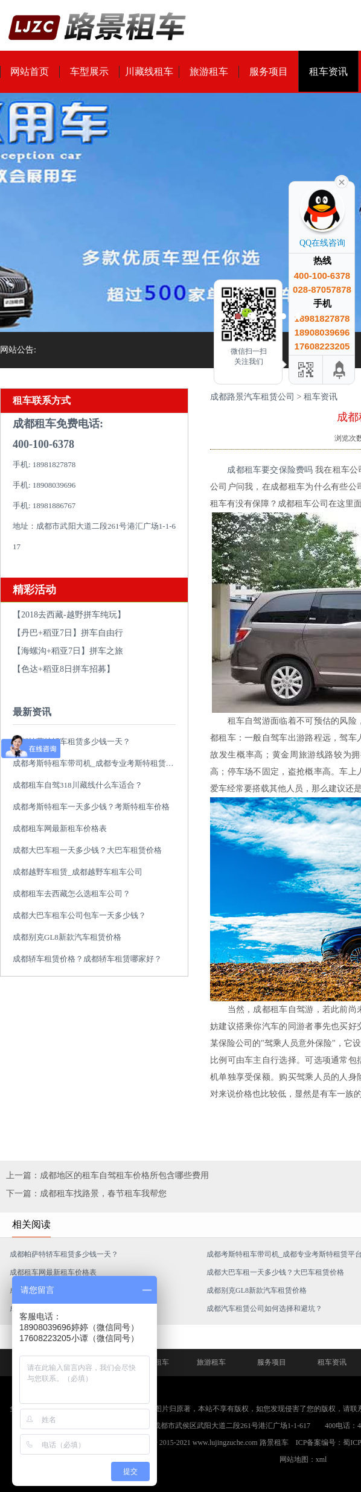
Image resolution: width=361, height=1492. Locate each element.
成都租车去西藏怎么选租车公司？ (71, 893)
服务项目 (268, 71)
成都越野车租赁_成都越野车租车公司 (77, 871)
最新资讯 (32, 712)
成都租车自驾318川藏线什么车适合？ (77, 784)
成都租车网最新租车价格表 (60, 828)
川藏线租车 (149, 71)
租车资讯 (328, 71)
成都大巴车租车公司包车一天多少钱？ (79, 915)
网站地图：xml (303, 1459)
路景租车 (274, 1442)
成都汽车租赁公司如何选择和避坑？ (264, 1308)
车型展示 (89, 71)
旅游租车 (209, 71)
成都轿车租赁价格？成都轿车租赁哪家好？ (87, 958)
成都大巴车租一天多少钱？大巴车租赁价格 (87, 850)
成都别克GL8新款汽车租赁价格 (67, 937)
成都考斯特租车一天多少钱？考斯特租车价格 (91, 806)
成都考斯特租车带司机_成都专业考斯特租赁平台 (97, 763)
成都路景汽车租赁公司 (252, 396)
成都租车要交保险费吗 (271, 469)
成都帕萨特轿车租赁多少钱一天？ (71, 741)
